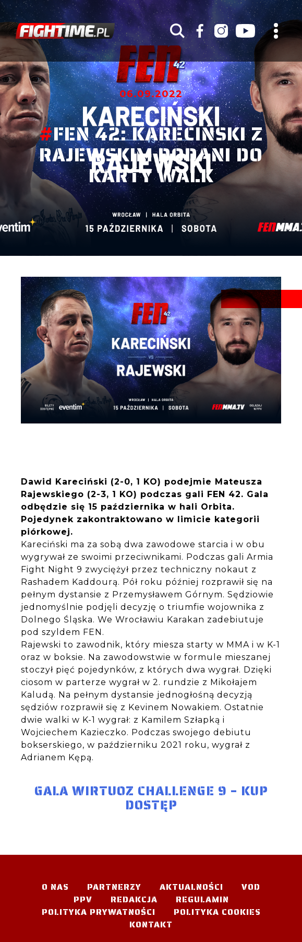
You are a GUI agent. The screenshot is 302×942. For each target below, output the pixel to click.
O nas (55, 886)
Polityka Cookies (217, 912)
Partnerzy (114, 886)
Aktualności (191, 886)
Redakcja (134, 899)
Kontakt (151, 924)
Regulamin (202, 899)
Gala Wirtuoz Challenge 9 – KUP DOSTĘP (151, 798)
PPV (83, 899)
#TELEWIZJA (65, 31)
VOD (250, 886)
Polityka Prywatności (98, 912)
